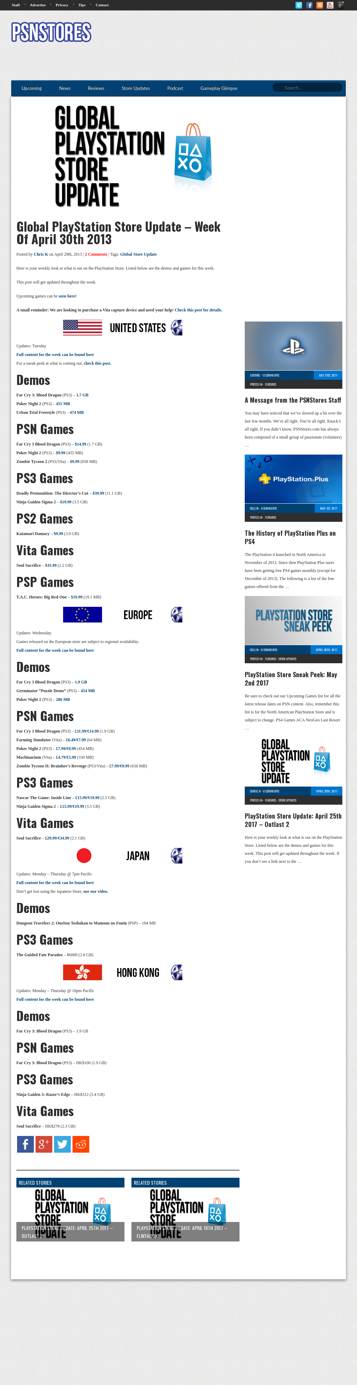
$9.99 (60, 452)
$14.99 (80, 444)
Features (270, 384)
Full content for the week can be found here (55, 354)
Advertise (38, 5)
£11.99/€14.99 (87, 731)
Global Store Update (138, 254)
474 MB (77, 412)
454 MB (88, 690)
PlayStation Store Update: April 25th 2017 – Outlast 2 (293, 820)
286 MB (63, 699)
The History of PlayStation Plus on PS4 (290, 537)
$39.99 (98, 493)
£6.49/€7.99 (76, 739)
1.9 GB (81, 682)
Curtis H (255, 791)
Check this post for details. (198, 310)
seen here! (67, 296)
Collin (254, 508)
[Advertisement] (219, 33)
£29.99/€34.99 (57, 838)
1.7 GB (82, 395)
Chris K (41, 254)
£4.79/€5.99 (66, 757)
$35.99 (50, 565)
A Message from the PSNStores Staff (293, 399)
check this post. (97, 363)
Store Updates (287, 658)
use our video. (95, 891)
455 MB (63, 403)
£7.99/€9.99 (66, 748)
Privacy (62, 5)
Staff (16, 5)
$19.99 (65, 502)
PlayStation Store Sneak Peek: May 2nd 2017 (291, 678)
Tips (82, 5)
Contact (102, 5)
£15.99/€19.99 (87, 797)
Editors (255, 375)
